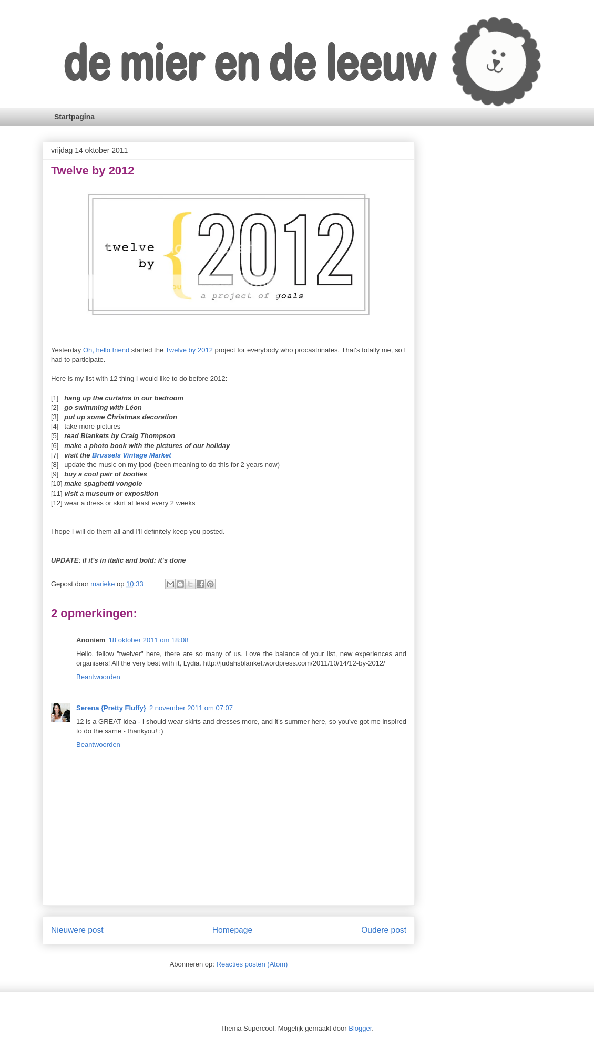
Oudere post (383, 930)
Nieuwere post (77, 930)
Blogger (360, 1028)
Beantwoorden (98, 677)
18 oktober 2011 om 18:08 (149, 640)
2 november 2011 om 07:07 (191, 708)
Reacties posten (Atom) (252, 964)
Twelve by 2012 (189, 350)
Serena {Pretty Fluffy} (111, 708)
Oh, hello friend (106, 350)
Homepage (232, 930)
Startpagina (74, 116)
